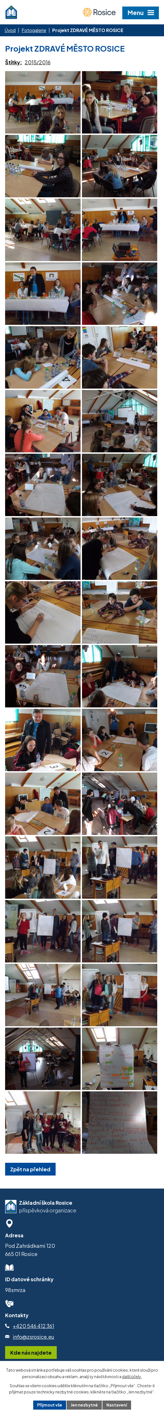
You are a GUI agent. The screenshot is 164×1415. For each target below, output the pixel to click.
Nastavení (116, 1404)
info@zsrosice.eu (33, 1336)
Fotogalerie (34, 30)
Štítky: (13, 62)
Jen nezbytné (84, 1404)
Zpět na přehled (30, 1169)
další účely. (132, 1376)
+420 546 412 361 (33, 1326)
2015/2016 (38, 62)
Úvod (10, 30)
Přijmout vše (49, 1404)
